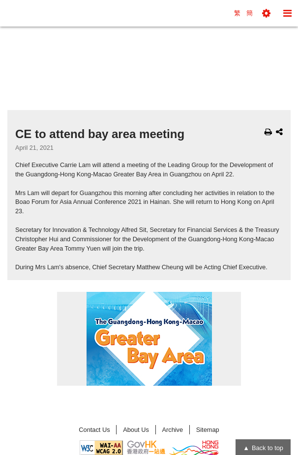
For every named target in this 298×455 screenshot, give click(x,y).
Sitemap (207, 429)
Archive (172, 429)
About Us (136, 429)
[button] (266, 13)
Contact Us (94, 429)
